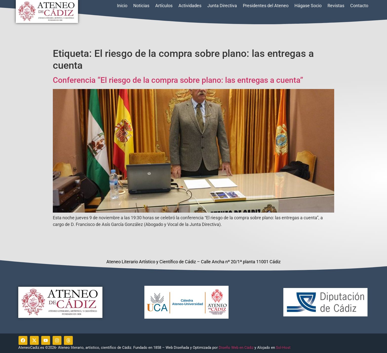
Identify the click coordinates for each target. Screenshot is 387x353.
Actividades (189, 5)
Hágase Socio (308, 5)
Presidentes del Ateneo (266, 5)
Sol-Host (283, 347)
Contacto (359, 5)
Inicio (122, 5)
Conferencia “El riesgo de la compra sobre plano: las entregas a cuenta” (178, 80)
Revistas (336, 5)
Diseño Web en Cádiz (236, 347)
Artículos (164, 5)
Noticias (141, 5)
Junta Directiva (222, 5)
